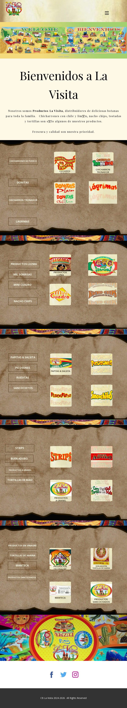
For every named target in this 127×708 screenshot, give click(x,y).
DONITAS (23, 182)
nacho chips (23, 301)
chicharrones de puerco (23, 161)
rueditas (22, 377)
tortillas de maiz (20, 480)
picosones (22, 368)
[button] (5, 40)
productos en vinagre (22, 545)
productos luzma (24, 264)
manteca (22, 565)
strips (19, 448)
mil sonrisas (22, 274)
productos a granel (20, 470)
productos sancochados (22, 577)
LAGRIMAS (22, 221)
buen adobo (19, 458)
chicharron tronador (23, 200)
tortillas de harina (22, 555)
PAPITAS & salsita (23, 357)
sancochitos (23, 388)
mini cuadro (23, 285)
